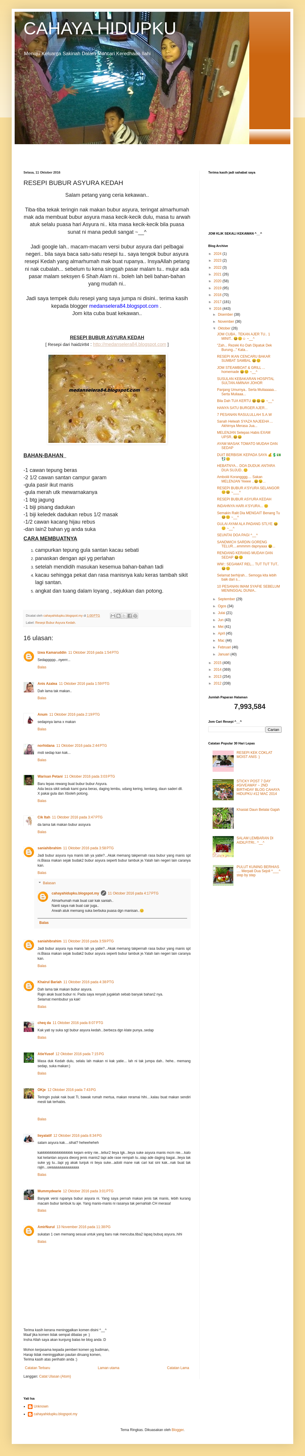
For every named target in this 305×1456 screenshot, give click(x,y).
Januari (224, 654)
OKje (42, 1090)
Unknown (41, 1406)
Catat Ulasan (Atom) (55, 1376)
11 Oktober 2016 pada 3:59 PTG (88, 941)
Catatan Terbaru (37, 1368)
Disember (226, 314)
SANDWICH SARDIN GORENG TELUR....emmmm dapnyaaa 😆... (246, 544)
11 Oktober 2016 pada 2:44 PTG (81, 746)
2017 (218, 302)
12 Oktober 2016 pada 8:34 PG (77, 1136)
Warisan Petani (50, 776)
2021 (218, 274)
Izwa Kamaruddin (52, 652)
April (222, 633)
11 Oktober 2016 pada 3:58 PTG (88, 848)
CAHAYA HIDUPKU (99, 28)
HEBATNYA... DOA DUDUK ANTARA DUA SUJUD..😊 (246, 468)
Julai (222, 613)
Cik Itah (44, 817)
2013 (218, 677)
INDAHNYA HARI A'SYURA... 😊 (242, 506)
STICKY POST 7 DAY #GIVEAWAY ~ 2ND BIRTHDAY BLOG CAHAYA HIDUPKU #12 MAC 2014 (258, 787)
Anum (43, 714)
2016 (218, 309)
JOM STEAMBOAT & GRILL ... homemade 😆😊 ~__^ (241, 370)
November (226, 322)
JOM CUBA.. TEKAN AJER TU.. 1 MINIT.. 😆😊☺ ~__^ (243, 336)
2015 (218, 663)
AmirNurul (46, 1227)
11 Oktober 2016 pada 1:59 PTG (84, 684)
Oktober (224, 328)
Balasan (49, 883)
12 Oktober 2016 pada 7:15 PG (79, 1054)
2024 (218, 254)
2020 (218, 281)
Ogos (222, 606)
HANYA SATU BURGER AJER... (242, 408)
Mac (222, 640)
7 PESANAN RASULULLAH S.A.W (244, 415)
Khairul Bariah (50, 982)
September (227, 599)
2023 (218, 260)
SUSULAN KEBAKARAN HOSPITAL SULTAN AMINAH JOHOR (245, 381)
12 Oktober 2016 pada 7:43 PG (72, 1090)
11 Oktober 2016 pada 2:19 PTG (74, 714)
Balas (42, 667)
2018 (218, 295)
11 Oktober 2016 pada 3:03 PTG (90, 776)
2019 (218, 288)
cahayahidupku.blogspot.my (75, 893)
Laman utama (108, 1368)
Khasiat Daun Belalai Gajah (258, 810)
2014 (218, 670)
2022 (218, 267)
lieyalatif (45, 1136)
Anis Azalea (47, 684)
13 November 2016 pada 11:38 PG (84, 1227)
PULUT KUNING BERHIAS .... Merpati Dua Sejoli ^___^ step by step (258, 871)
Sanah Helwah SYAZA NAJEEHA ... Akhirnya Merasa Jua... (245, 423)
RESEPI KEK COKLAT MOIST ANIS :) (254, 755)
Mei (221, 627)
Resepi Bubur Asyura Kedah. (55, 622)
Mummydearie (49, 1191)
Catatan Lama (178, 1368)
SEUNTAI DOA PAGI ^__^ (237, 535)
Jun (221, 620)
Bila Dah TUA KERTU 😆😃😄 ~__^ (245, 401)
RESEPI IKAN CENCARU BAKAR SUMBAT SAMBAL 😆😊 (243, 358)
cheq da (44, 1023)
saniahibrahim (49, 848)
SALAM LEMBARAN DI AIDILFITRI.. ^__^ (255, 840)
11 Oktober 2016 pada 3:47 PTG (77, 817)
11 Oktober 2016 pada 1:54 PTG (93, 652)
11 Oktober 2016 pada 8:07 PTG (77, 1023)
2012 (218, 683)
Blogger (178, 1430)
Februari (225, 647)
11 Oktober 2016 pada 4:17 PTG (133, 893)
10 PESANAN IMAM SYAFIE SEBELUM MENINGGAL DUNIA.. (248, 588)
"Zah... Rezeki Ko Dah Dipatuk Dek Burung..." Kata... (244, 347)
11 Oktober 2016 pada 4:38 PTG (88, 982)
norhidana (46, 746)
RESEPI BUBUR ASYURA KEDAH (244, 499)
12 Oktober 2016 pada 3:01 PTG (88, 1191)
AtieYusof (46, 1054)
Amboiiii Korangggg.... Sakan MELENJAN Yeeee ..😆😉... (241, 479)
